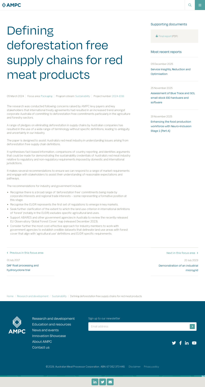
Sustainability (59, 296)
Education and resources (51, 324)
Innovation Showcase (49, 335)
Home (10, 296)
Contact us (41, 347)
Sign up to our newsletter (104, 318)
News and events (45, 329)
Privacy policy (151, 366)
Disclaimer (135, 366)
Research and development (32, 296)
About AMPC (42, 341)
